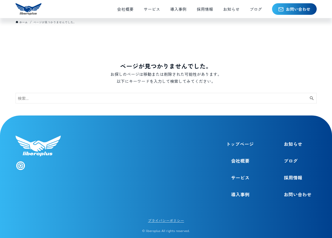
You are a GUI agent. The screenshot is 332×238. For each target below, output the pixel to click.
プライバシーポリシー (166, 220)
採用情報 (293, 177)
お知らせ (293, 144)
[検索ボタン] (312, 98)
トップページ (240, 144)
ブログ (291, 160)
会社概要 (240, 160)
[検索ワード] (166, 98)
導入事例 (240, 194)
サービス (240, 177)
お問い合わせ (297, 194)
